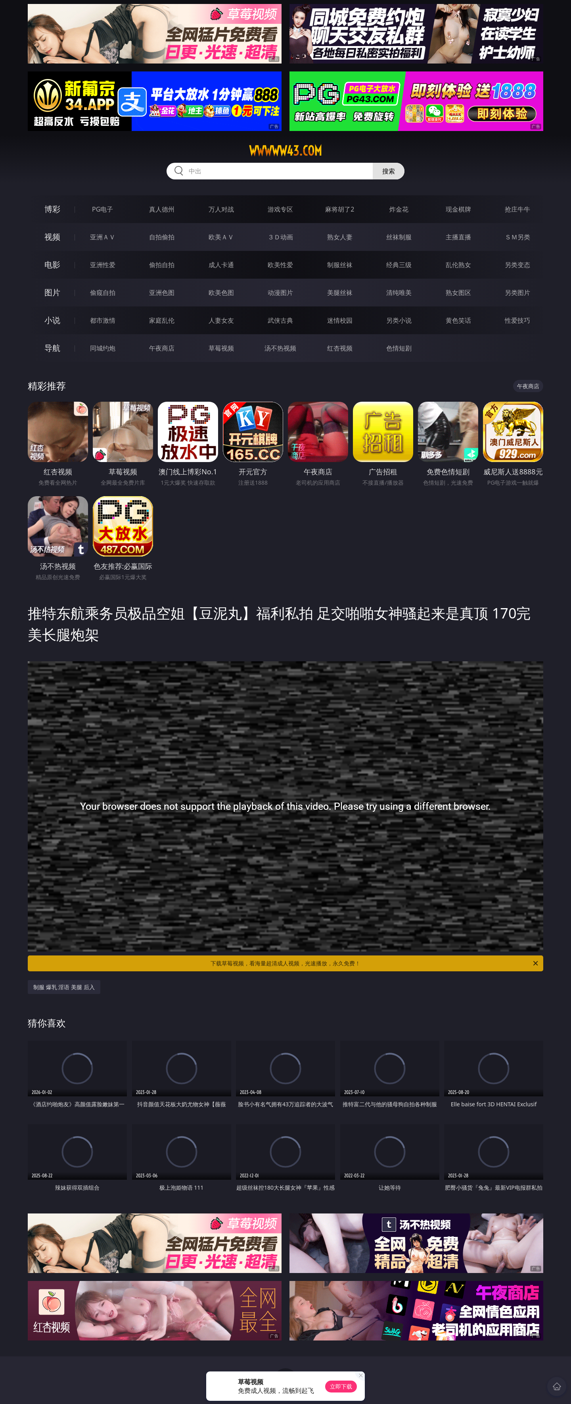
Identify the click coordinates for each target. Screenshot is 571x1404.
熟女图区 (458, 292)
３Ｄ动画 (280, 237)
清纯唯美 (399, 292)
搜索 (388, 171)
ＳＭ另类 (517, 237)
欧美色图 (221, 292)
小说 (52, 320)
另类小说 (399, 320)
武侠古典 (280, 320)
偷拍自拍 (161, 264)
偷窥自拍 (102, 292)
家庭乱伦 (161, 320)
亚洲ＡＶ (102, 237)
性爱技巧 (517, 320)
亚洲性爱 (102, 264)
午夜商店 (161, 348)
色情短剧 (399, 348)
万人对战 (221, 209)
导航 (52, 348)
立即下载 (341, 1386)
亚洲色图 (161, 292)
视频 (52, 236)
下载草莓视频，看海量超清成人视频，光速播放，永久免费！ (375, 963)
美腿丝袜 (340, 292)
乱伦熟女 (458, 264)
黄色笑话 (458, 320)
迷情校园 (340, 320)
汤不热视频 (280, 348)
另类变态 (517, 264)
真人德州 (161, 209)
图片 (52, 292)
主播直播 (458, 237)
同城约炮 (102, 348)
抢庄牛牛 (517, 209)
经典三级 (399, 264)
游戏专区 (280, 209)
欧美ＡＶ (221, 237)
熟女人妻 (340, 237)
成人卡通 (221, 264)
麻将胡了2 (339, 209)
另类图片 (517, 292)
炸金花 (398, 209)
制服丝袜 (340, 264)
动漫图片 (280, 292)
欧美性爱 (280, 264)
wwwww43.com (285, 151)
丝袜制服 (399, 237)
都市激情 (102, 320)
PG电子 (102, 209)
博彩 (52, 209)
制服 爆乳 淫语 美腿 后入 (64, 987)
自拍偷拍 (161, 237)
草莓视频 (221, 348)
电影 (52, 264)
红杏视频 (340, 348)
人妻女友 (221, 320)
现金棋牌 (458, 209)
